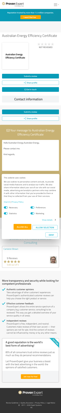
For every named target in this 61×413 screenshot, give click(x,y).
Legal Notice (51, 403)
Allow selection (45, 227)
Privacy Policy (17, 202)
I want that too (30, 17)
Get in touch (30, 89)
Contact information (36, 99)
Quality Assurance (27, 403)
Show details (47, 220)
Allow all (22, 226)
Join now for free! (31, 376)
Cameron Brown (11, 248)
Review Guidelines (12, 403)
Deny (51, 234)
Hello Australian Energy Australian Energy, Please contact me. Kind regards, (30, 155)
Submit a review (30, 76)
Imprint (7, 202)
